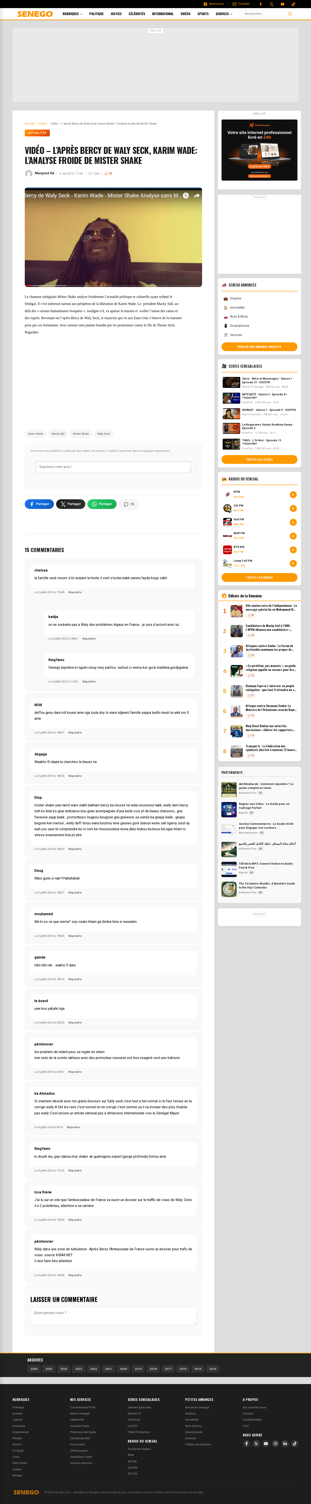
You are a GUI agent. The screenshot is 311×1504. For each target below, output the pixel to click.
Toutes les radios (259, 577)
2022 (93, 1368)
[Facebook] (261, 4)
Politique (102, 13)
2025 (48, 1368)
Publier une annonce (198, 1444)
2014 (212, 1368)
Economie (18, 1426)
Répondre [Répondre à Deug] (75, 892)
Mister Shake (81, 433)
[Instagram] (275, 1443)
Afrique (17, 1475)
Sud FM (132, 1467)
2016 (183, 1368)
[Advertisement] (155, 65)
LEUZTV (133, 1426)
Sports (209, 13)
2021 (108, 1368)
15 (108, 173)
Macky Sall (58, 433)
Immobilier (234, 308)
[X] (256, 1443)
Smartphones (236, 326)
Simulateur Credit (81, 1456)
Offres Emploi (79, 1450)
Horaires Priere (79, 1426)
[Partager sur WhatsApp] (102, 504)
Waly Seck (103, 433)
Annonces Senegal (197, 1407)
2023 (78, 1368)
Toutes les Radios (139, 1449)
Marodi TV (134, 1413)
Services (230, 13)
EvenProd (134, 1419)
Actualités (37, 132)
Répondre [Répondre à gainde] (75, 979)
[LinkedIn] (285, 1443)
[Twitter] (272, 4)
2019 (138, 1368)
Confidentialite (252, 1419)
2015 (197, 1368)
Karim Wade (35, 433)
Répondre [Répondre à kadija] (89, 638)
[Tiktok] (293, 4)
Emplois (232, 299)
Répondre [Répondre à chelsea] (75, 592)
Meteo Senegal (79, 1413)
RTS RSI (132, 1473)
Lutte (15, 1456)
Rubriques (78, 13)
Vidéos (191, 13)
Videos (16, 1469)
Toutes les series (259, 459)
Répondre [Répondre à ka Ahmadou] (73, 1127)
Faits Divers (19, 1463)
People (17, 1438)
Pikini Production (139, 1432)
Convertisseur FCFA (82, 1407)
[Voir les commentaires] (129, 504)
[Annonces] (213, 4)
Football (17, 1450)
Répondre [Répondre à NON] (75, 732)
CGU (246, 1426)
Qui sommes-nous (254, 1407)
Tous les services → (82, 1463)
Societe (17, 1413)
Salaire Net (77, 1419)
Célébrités (143, 13)
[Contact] (241, 4)
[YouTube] (282, 4)
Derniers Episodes (139, 1407)
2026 (33, 1368)
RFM (130, 1455)
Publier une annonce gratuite (259, 347)
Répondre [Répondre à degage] (75, 776)
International (168, 13)
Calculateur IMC (80, 1438)
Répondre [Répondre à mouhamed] (75, 936)
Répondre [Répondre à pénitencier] (75, 1071)
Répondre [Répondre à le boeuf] (75, 1022)
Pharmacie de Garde (83, 1432)
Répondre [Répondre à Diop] (75, 849)
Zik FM (132, 1461)
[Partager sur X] (70, 504)
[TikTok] (295, 1443)
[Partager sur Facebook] (39, 504)
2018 (153, 1368)
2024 (63, 1368)
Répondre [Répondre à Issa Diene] (75, 1219)
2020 (123, 1368)
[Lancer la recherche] (290, 14)
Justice (122, 13)
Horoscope (77, 1444)
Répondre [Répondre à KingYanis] (89, 681)
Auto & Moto (235, 317)
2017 (168, 1368)
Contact (248, 1413)
